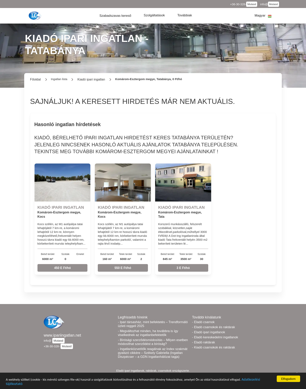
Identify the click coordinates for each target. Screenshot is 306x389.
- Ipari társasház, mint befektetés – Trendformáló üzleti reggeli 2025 (153, 324)
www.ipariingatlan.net (62, 335)
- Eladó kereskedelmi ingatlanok (215, 337)
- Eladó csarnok (203, 322)
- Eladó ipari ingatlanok (208, 332)
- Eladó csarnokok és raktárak (213, 327)
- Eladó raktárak (203, 342)
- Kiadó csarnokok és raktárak (213, 347)
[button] (115, 16)
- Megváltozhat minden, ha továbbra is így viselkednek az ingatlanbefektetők (148, 333)
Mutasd (251, 4)
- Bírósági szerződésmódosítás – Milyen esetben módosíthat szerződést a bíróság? (153, 342)
